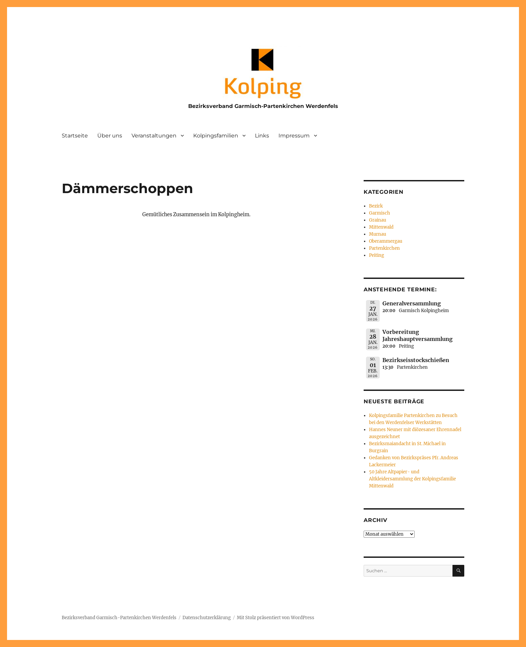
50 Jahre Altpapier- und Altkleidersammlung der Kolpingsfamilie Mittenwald (412, 479)
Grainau (377, 220)
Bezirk (376, 206)
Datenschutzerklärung (206, 618)
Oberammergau (385, 241)
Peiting (376, 255)
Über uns (109, 135)
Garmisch (379, 213)
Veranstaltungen (154, 135)
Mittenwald (381, 227)
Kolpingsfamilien (215, 135)
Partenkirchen (384, 248)
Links (262, 135)
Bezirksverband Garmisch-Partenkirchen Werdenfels (263, 106)
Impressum (294, 135)
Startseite (75, 135)
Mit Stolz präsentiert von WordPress (275, 618)
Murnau (377, 234)
